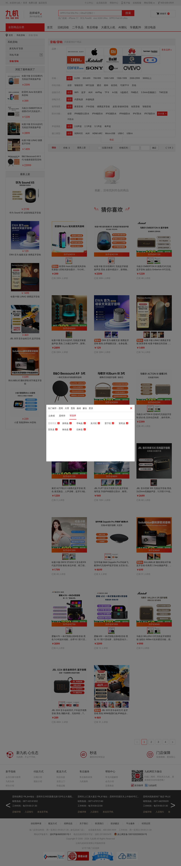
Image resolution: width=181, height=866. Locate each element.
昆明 (61, 408)
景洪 (91, 408)
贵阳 (73, 408)
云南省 (51, 416)
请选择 (73, 415)
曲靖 (79, 408)
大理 (67, 408)
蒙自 (85, 408)
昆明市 (62, 416)
